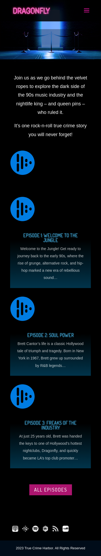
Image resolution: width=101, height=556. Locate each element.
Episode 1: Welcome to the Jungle (50, 237)
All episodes (50, 490)
